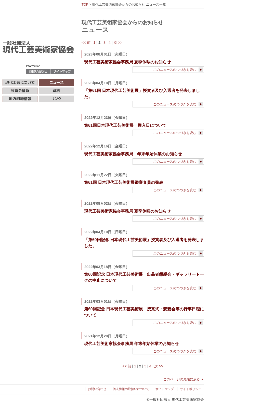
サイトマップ (164, 389)
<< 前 (86, 42)
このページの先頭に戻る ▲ (183, 379)
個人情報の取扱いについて (131, 389)
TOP (85, 4)
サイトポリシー (190, 389)
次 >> (118, 42)
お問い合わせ (97, 389)
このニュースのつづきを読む (174, 70)
